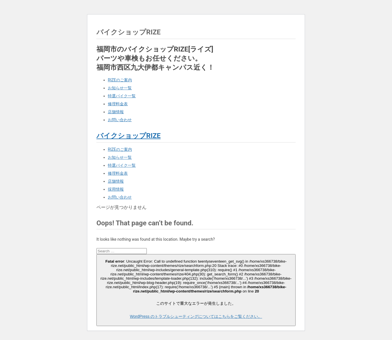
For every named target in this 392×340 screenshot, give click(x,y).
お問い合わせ (120, 120)
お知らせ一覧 (120, 88)
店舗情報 (116, 112)
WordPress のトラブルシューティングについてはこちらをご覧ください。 (196, 316)
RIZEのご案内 (120, 80)
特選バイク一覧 (122, 96)
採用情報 (116, 189)
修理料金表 (118, 104)
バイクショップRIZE (128, 136)
